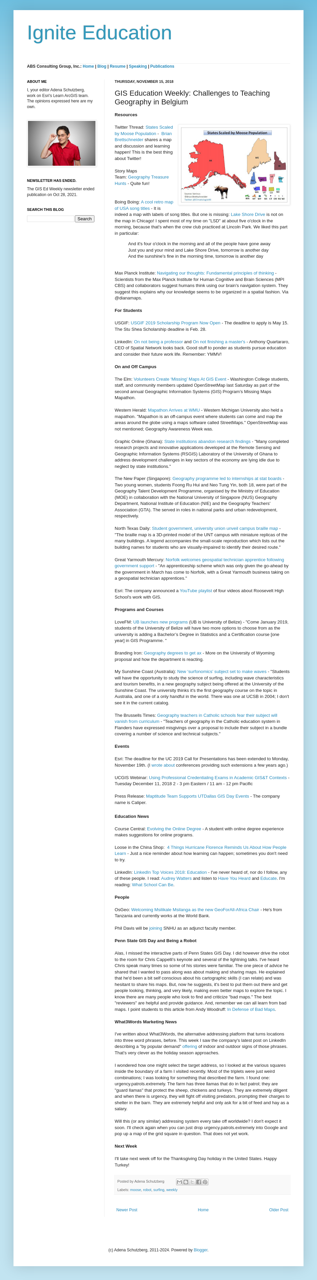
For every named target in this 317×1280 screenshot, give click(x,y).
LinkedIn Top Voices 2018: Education (170, 872)
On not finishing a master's (219, 341)
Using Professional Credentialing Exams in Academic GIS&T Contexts (218, 777)
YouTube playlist (196, 590)
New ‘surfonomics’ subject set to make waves (221, 671)
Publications (162, 66)
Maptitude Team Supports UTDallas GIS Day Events (197, 796)
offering (189, 1046)
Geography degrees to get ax (173, 652)
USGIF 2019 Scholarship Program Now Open (176, 322)
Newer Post (126, 1210)
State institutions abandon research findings (207, 441)
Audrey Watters (176, 878)
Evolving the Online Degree (174, 828)
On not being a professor (158, 341)
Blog (102, 66)
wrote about (163, 765)
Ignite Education (99, 32)
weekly (171, 1190)
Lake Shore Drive (248, 214)
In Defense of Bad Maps (251, 1009)
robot (147, 1190)
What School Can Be (152, 884)
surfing (158, 1190)
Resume (118, 66)
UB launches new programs (161, 622)
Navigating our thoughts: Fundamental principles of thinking (215, 273)
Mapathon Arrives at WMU (174, 410)
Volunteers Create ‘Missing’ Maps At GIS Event (180, 379)
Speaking (138, 66)
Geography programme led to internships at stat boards (227, 478)
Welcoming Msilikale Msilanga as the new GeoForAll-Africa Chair (195, 909)
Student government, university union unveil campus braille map (215, 528)
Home (88, 66)
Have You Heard (234, 878)
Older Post (278, 1210)
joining (156, 928)
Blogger (200, 1250)
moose (135, 1190)
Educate (268, 878)
